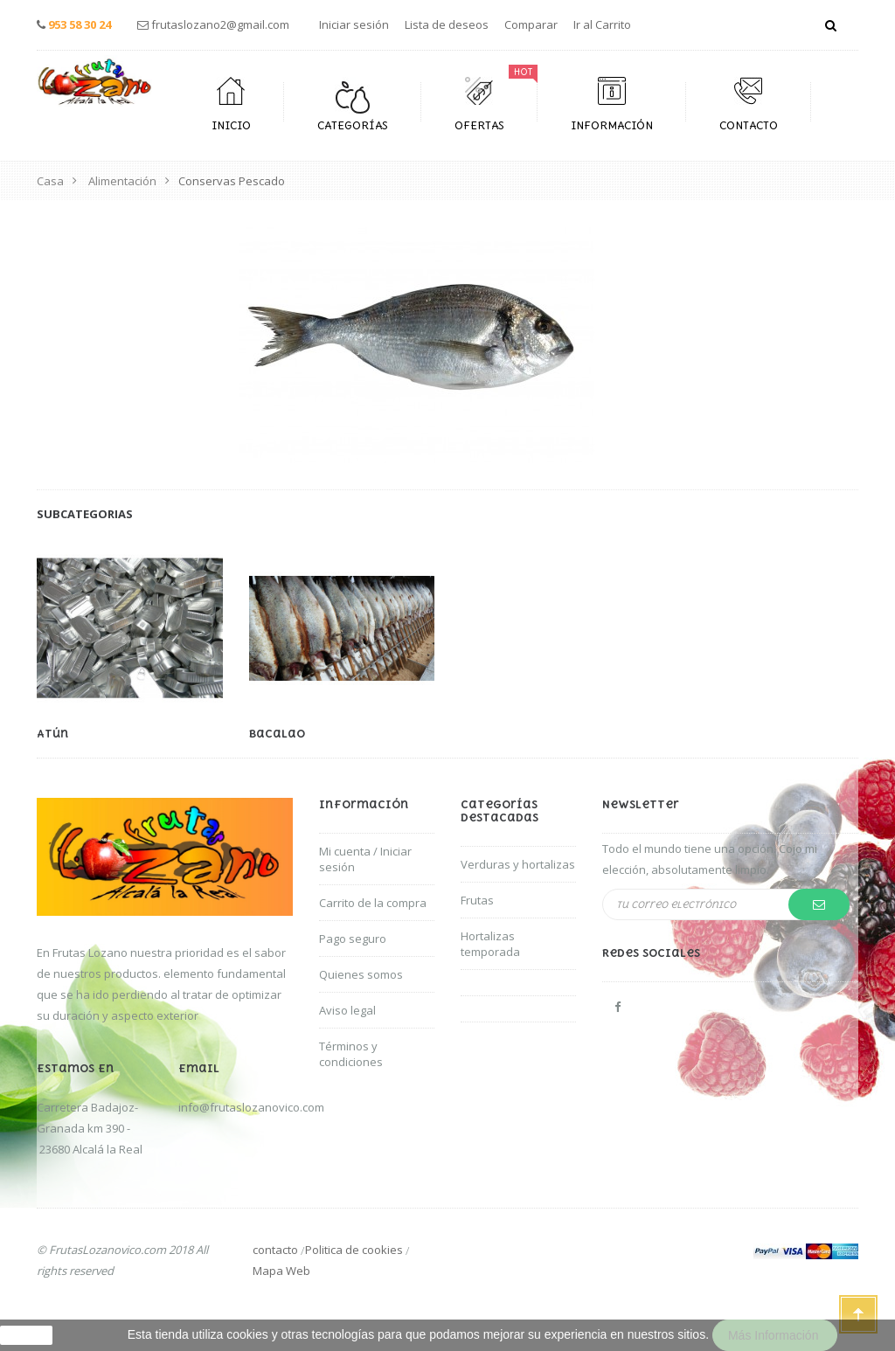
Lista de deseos (447, 24)
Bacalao (277, 733)
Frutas (477, 900)
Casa (50, 181)
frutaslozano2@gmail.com (220, 24)
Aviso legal (347, 1010)
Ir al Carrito (602, 24)
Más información (775, 1335)
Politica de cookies (354, 1249)
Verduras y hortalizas (518, 864)
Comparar (531, 24)
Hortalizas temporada (490, 944)
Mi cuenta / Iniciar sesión (365, 859)
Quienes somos (361, 974)
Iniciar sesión (354, 24)
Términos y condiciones (351, 1054)
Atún (53, 733)
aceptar (26, 1335)
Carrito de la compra (373, 903)
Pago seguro (352, 938)
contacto (275, 1249)
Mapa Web (281, 1270)
